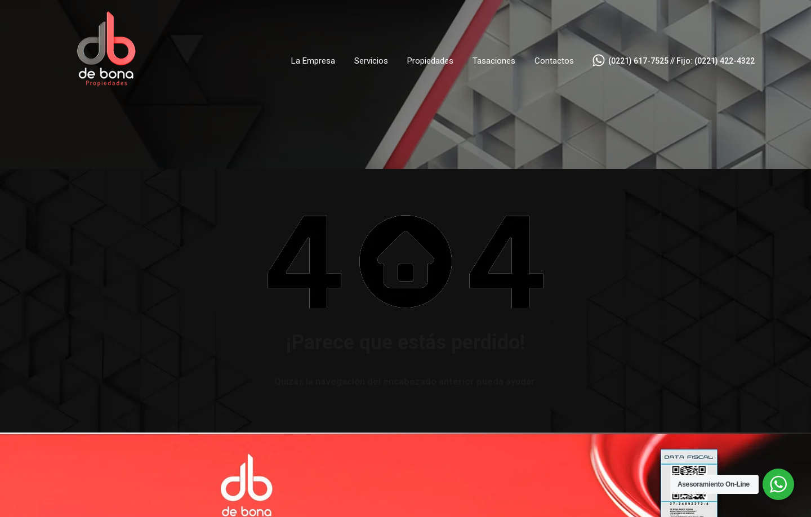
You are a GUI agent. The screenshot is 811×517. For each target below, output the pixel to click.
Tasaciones (494, 61)
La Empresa (313, 61)
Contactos (554, 61)
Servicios (371, 61)
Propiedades (430, 61)
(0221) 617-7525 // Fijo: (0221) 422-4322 (681, 60)
